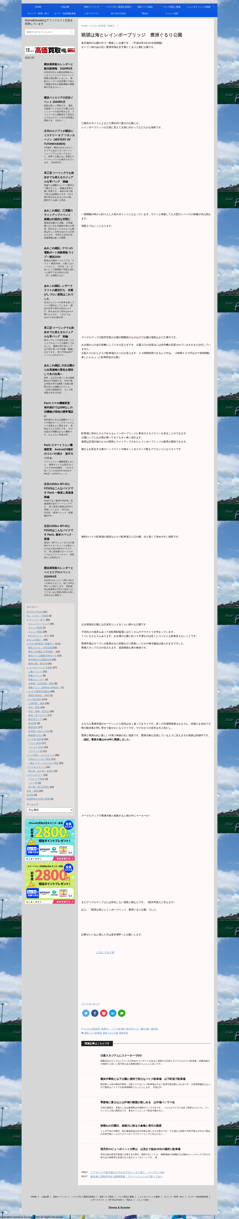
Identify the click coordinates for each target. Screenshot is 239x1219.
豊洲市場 (123, 1033)
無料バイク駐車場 (93, 1033)
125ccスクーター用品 (39, 759)
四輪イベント (35, 675)
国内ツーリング (91, 7)
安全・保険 (32, 791)
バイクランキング (90, 1003)
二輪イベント (35, 671)
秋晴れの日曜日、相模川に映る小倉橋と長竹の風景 (130, 1125)
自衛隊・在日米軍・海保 (41, 683)
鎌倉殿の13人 (35, 735)
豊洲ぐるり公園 (110, 1033)
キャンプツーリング (38, 623)
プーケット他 (35, 751)
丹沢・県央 (34, 707)
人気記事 (65, 7)
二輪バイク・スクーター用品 (43, 763)
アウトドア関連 (36, 779)
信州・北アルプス (37, 715)
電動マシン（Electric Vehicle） (44, 687)
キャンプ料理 (35, 627)
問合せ (145, 13)
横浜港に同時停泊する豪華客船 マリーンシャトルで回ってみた (126, 1176)
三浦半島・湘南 (36, 703)
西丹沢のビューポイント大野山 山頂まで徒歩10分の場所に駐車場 (140, 1149)
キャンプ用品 (35, 631)
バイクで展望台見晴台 (38, 691)
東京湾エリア (132, 1029)
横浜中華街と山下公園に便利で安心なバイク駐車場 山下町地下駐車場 (142, 1079)
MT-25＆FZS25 (118, 13)
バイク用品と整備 (171, 7)
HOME (38, 7)
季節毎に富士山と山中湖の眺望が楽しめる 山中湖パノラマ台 (137, 1102)
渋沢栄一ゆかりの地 (38, 731)
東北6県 (32, 723)
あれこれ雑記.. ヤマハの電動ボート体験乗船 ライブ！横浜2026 (59, 252)
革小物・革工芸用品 (38, 787)
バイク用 (33, 783)
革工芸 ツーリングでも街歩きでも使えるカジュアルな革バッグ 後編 (59, 177)
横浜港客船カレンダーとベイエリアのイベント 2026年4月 (58, 572)
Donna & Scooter (119, 1207)
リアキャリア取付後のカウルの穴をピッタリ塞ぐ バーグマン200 (127, 1172)
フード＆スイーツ (36, 767)
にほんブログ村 (98, 952)
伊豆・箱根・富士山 (38, 711)
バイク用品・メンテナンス (40, 755)
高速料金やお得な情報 (38, 799)
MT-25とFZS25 (34, 611)
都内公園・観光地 (149, 1029)
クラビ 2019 (34, 743)
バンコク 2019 (35, 747)
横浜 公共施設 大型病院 (41, 651)
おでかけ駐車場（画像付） (97, 1029)
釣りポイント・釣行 (38, 635)
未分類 (30, 795)
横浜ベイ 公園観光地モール (42, 655)
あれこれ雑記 (35, 639)
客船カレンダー (36, 679)
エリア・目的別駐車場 (65, 13)
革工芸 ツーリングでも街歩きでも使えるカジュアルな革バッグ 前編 (59, 332)
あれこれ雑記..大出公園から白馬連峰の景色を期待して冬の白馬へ (59, 369)
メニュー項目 (171, 13)
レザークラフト (91, 13)
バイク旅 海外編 (35, 739)
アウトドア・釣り (36, 619)
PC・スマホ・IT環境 (37, 615)
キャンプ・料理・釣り (38, 13)
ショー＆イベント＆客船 (198, 7)
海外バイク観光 (145, 7)
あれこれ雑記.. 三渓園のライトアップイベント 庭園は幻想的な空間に (58, 215)
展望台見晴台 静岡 (38, 695)
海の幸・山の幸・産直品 (41, 771)
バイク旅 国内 (118, 1029)
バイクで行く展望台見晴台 (118, 7)
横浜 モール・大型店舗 (40, 647)
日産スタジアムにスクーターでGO (121, 1055)
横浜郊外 (33, 727)
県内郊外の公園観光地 (39, 659)
